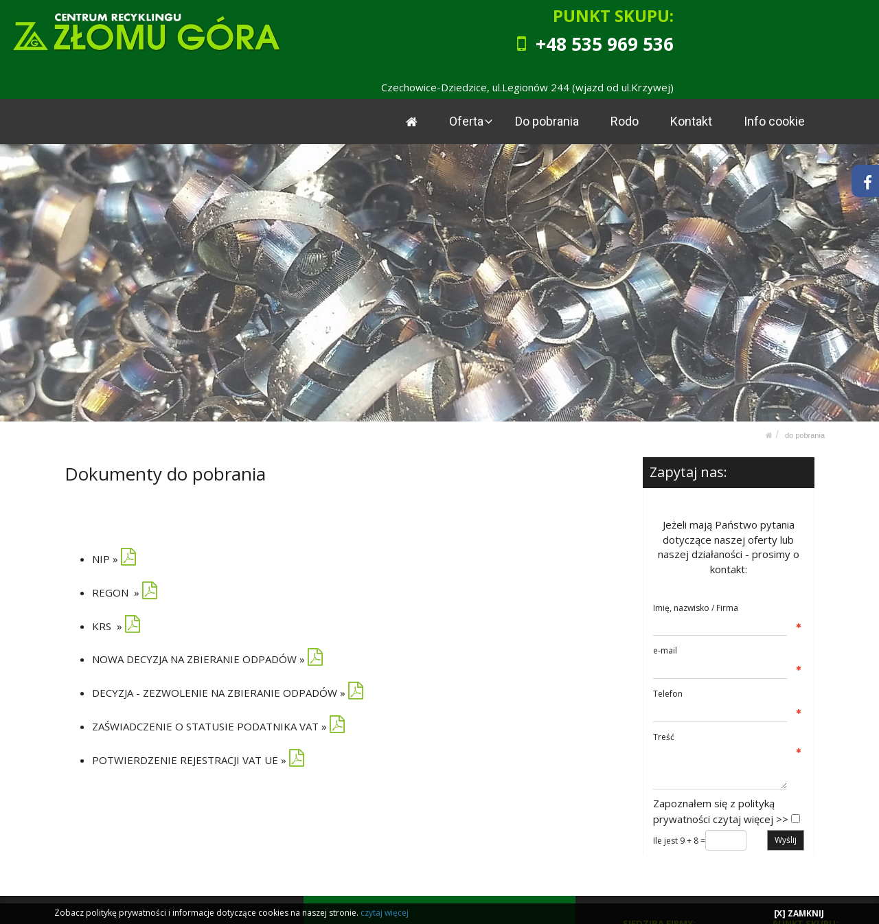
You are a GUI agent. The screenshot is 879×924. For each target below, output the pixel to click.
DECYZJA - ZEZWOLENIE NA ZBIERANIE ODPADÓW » (218, 693)
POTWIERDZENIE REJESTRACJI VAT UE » (189, 760)
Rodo (625, 121)
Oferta (467, 121)
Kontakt (692, 121)
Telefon (668, 694)
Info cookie (774, 121)
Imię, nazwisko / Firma (695, 607)
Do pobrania (548, 121)
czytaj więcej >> (750, 818)
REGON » (115, 592)
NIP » (114, 559)
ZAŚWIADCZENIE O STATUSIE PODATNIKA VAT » (209, 726)
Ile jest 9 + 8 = (679, 840)
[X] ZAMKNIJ (799, 913)
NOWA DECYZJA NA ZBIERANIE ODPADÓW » (198, 659)
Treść (663, 736)
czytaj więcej (385, 913)
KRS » (116, 625)
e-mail (665, 650)
